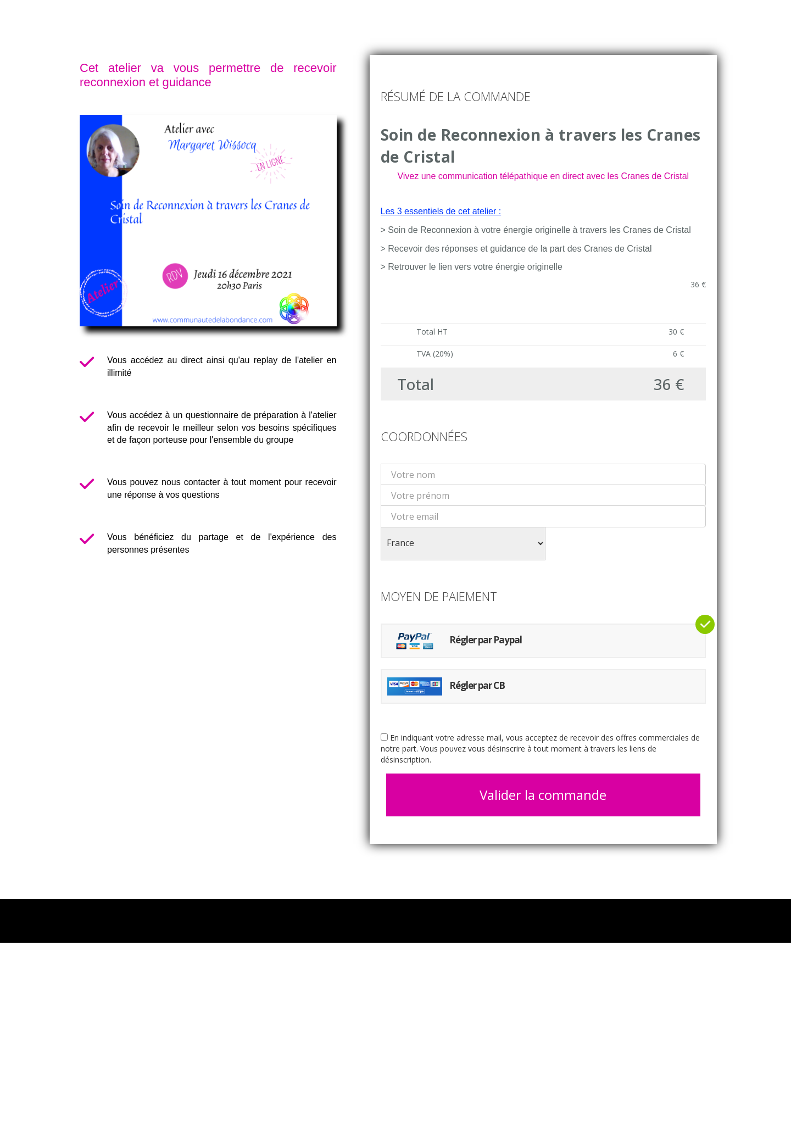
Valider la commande (543, 795)
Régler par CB (446, 686)
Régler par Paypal (454, 641)
